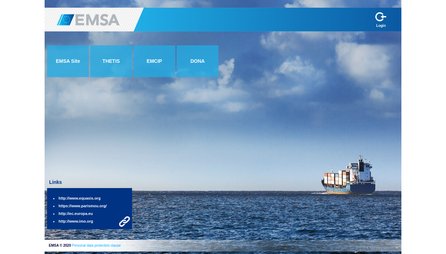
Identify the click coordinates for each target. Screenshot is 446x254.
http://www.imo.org (76, 221)
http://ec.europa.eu (76, 213)
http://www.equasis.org (80, 198)
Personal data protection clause (96, 245)
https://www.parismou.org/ (83, 206)
